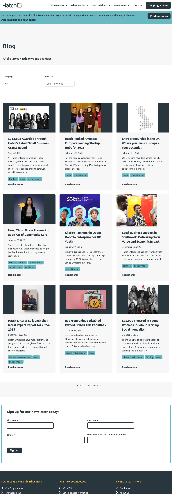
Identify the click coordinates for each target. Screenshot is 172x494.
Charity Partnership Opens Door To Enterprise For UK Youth (83, 237)
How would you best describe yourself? (108, 434)
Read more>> (15, 184)
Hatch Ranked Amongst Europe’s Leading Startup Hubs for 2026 (82, 143)
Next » (94, 385)
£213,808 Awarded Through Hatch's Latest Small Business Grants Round (28, 143)
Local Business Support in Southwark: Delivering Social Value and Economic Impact (141, 237)
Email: (11, 434)
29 (88, 385)
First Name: (14, 420)
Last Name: (94, 420)
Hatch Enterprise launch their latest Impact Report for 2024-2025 (29, 325)
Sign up (14, 450)
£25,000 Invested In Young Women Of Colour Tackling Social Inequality (140, 325)
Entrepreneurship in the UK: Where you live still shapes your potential (141, 143)
